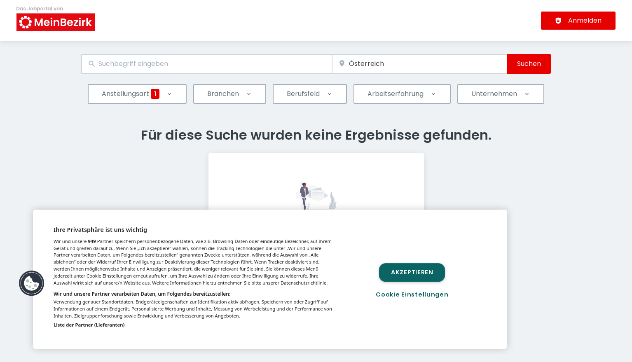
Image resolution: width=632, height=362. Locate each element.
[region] (270, 279)
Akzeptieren (412, 272)
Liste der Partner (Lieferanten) (89, 325)
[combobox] (206, 64)
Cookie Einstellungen (412, 294)
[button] (32, 283)
